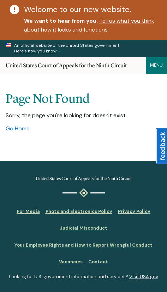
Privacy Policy (134, 211)
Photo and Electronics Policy (79, 211)
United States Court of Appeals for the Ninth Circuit (66, 65)
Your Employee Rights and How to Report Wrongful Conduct (83, 245)
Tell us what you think (126, 20)
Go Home (18, 128)
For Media (28, 211)
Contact (98, 262)
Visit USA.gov (143, 277)
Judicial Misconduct (83, 228)
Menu (156, 65)
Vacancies (71, 262)
